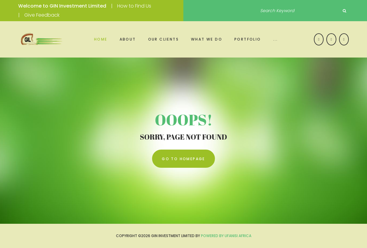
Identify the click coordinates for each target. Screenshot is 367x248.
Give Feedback (41, 15)
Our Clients (163, 39)
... (275, 39)
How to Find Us (134, 5)
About (128, 39)
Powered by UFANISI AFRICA (226, 235)
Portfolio (247, 39)
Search (344, 10)
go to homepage (183, 158)
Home (100, 39)
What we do (206, 39)
